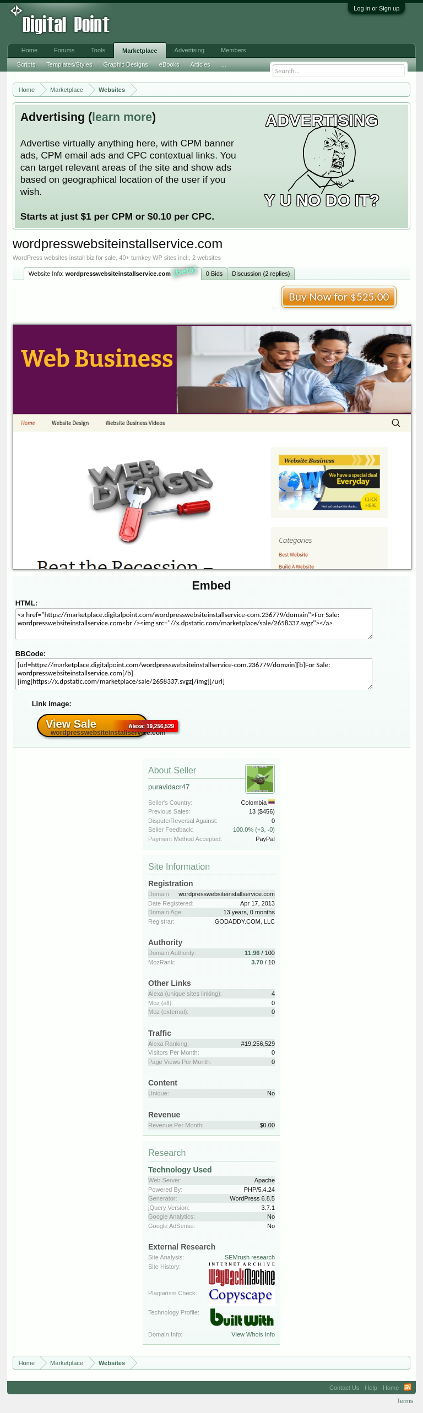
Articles (200, 64)
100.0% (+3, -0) (254, 829)
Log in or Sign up (376, 8)
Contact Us (344, 1387)
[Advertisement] (181, 23)
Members (233, 50)
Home (29, 50)
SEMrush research (250, 1257)
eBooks (169, 64)
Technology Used (180, 1169)
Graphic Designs (125, 64)
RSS (407, 1387)
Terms (405, 1401)
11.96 (252, 953)
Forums (64, 50)
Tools (98, 50)
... (223, 64)
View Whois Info (253, 1334)
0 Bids (214, 273)
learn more (122, 117)
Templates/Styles (69, 64)
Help (371, 1387)
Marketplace (140, 50)
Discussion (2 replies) (261, 273)
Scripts (26, 64)
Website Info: (113, 272)
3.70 (257, 962)
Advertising (189, 50)
